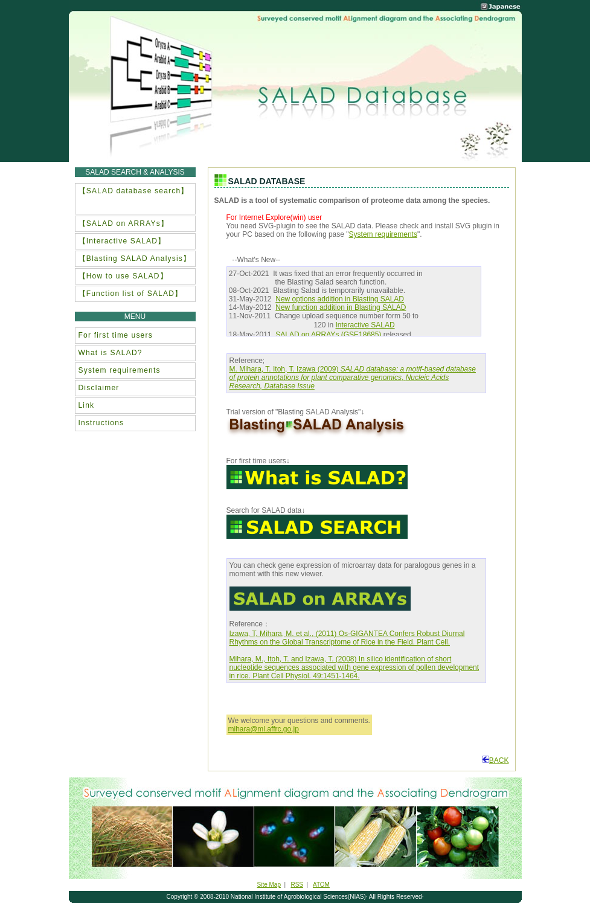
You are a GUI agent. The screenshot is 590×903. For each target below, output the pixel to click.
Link (87, 405)
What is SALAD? (111, 353)
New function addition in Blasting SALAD (340, 307)
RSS (296, 884)
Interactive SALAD (365, 325)
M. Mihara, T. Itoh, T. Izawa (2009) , (352, 377)
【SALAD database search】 (134, 191)
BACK (495, 760)
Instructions (101, 423)
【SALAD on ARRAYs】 (124, 223)
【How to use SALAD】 (123, 276)
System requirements (383, 234)
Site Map (269, 884)
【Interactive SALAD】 (122, 241)
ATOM (321, 884)
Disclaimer (99, 388)
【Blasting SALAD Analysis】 (135, 258)
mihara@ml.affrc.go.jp (263, 729)
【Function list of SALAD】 (131, 293)
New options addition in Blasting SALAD (339, 299)
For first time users (116, 335)
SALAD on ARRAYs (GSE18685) (328, 334)
